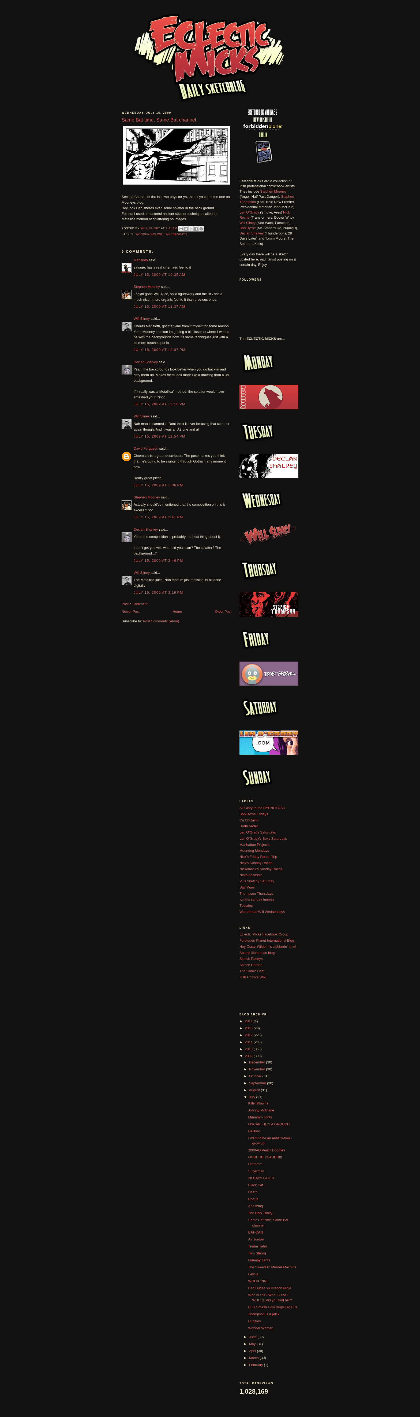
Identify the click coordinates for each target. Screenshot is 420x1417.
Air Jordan (256, 1239)
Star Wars (247, 887)
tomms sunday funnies (256, 899)
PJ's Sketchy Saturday (256, 881)
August (255, 1090)
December (257, 1062)
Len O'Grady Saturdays (257, 832)
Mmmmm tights (260, 1117)
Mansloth (141, 260)
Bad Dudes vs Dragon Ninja (269, 1288)
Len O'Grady (249, 212)
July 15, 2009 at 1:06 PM (158, 485)
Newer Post (131, 612)
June (253, 1337)
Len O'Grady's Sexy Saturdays (263, 838)
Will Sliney (142, 319)
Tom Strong (257, 1253)
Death (252, 1192)
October (255, 1076)
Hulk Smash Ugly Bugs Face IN (272, 1307)
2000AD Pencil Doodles (266, 1150)
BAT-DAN (255, 1232)
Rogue (253, 1199)
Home (177, 612)
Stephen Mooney (147, 287)
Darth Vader (248, 826)
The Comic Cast (251, 971)
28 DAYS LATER (261, 1178)
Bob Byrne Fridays (253, 814)
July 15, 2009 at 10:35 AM (159, 275)
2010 (249, 1049)
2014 (249, 1021)
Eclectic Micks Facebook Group (263, 934)
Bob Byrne (247, 228)
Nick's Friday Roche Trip (258, 857)
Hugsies (254, 1321)
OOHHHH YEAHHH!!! (265, 1157)
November (257, 1069)
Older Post (223, 612)
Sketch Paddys (251, 959)
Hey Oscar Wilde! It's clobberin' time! (267, 947)
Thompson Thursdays (256, 893)
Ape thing (255, 1206)
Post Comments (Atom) (161, 621)
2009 (249, 1056)
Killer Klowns (258, 1103)
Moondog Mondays (254, 851)
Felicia (253, 1274)
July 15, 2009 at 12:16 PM (159, 404)
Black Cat (255, 1185)
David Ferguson (146, 448)
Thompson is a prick (263, 1314)
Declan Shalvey (146, 362)
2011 (249, 1042)
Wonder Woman (260, 1328)
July (252, 1097)
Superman (256, 1171)
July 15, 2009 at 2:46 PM (158, 561)
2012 (249, 1035)
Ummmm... (256, 1164)
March (254, 1358)
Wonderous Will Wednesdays (162, 234)
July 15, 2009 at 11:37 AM (159, 306)
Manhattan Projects (254, 845)
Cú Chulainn (249, 820)
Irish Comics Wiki (252, 977)
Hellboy (254, 1131)
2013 (249, 1028)
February (256, 1365)
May (253, 1344)
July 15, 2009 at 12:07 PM (159, 350)
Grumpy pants (259, 1260)
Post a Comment (135, 604)
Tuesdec (246, 906)
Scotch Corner (250, 965)
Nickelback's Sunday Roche (261, 869)
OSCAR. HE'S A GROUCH (269, 1124)
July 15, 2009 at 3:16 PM (158, 592)
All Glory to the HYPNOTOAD (262, 808)
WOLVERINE (258, 1281)
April (253, 1351)
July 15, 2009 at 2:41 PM (158, 517)
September (258, 1083)
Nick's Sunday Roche (255, 863)
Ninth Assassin (250, 875)
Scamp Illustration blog (257, 953)
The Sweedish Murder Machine (272, 1267)
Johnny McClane (261, 1110)
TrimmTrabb (257, 1246)
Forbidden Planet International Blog (266, 940)
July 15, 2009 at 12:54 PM (159, 436)
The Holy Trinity (260, 1213)
